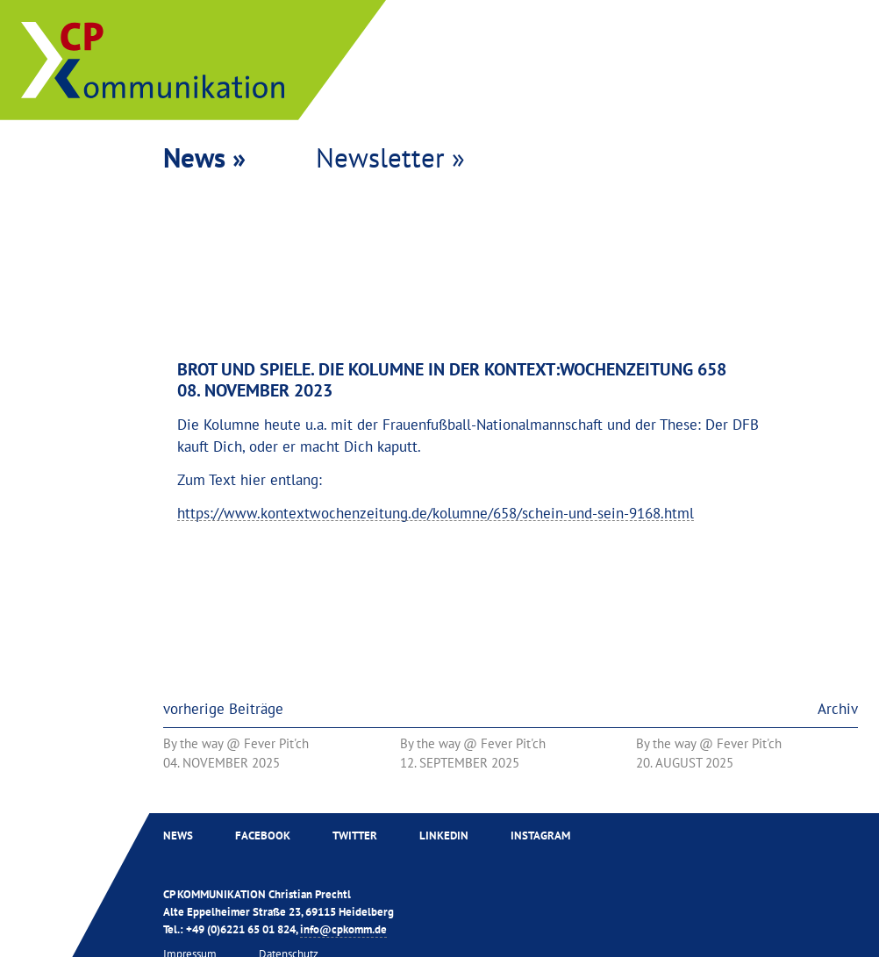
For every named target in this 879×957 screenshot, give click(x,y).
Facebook (262, 835)
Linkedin (443, 835)
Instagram (540, 835)
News (178, 835)
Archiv (838, 708)
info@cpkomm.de (343, 929)
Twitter (354, 835)
